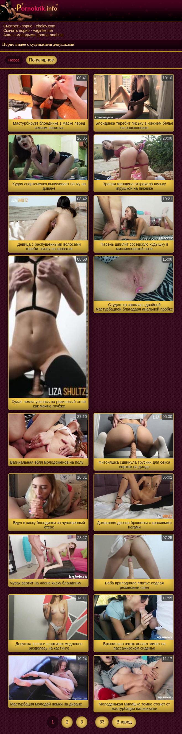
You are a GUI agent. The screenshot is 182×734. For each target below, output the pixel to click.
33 (102, 722)
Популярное (41, 60)
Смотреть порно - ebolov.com (29, 26)
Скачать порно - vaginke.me (28, 30)
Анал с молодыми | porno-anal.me (33, 35)
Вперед (124, 722)
